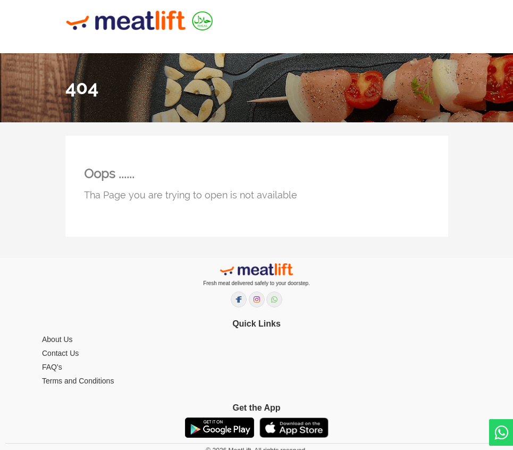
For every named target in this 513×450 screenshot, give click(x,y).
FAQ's (52, 367)
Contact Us (60, 353)
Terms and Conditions (78, 381)
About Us (57, 339)
